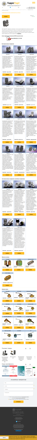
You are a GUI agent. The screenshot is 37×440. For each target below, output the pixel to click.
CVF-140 (20, 172)
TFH (31, 104)
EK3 (18, 339)
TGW (20, 211)
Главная (3, 9)
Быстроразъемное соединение (21, 9)
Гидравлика (13, 9)
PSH (7, 104)
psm (7, 139)
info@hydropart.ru (18, 419)
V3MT (19, 310)
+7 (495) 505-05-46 (31, 8)
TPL (7, 172)
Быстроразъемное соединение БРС (18, 424)
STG (7, 250)
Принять (4, 437)
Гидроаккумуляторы (16, 425)
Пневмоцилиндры (21, 427)
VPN (31, 339)
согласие (24, 436)
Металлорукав (19, 425)
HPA (31, 211)
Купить (5, 16)
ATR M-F (8, 282)
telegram (19, 421)
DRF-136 (32, 139)
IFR (19, 139)
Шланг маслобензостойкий (19, 426)
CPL (19, 104)
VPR (19, 250)
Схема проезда (18, 417)
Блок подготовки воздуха (18, 427)
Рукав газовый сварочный (18, 426)
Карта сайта (18, 423)
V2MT (19, 297)
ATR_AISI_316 (20, 266)
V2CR (8, 310)
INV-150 (32, 172)
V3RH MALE (31, 310)
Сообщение (18, 393)
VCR (7, 211)
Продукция (7, 9)
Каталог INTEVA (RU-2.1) (15, 38)
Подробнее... (19, 33)
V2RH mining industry (33, 297)
